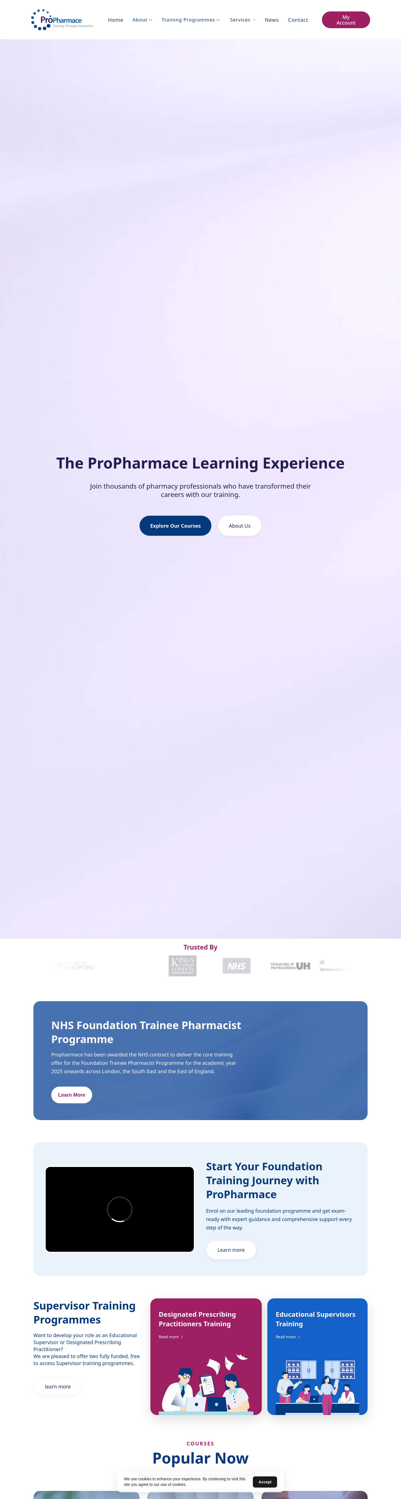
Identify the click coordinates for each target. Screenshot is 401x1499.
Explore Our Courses (175, 525)
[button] (142, 20)
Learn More (71, 1096)
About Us (240, 525)
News (272, 19)
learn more (58, 1387)
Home (115, 19)
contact (298, 19)
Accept (265, 1482)
